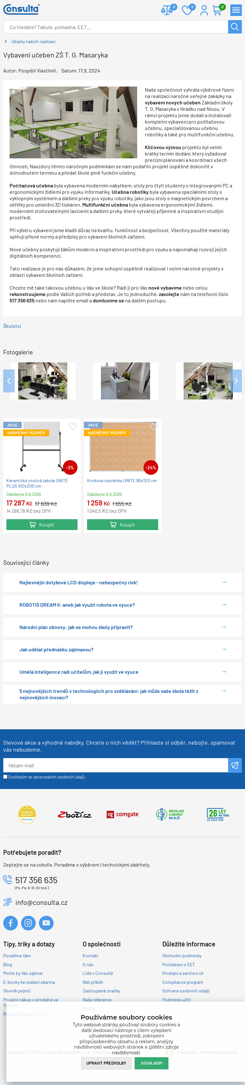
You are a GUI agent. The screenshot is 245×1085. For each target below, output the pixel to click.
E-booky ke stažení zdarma (29, 982)
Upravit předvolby (106, 1063)
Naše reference (97, 999)
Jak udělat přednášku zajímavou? (56, 649)
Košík (221, 7)
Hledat (235, 27)
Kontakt (90, 955)
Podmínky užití (176, 999)
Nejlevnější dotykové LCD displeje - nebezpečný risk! (78, 582)
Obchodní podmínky (181, 955)
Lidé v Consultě (98, 973)
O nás (88, 964)
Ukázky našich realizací (33, 41)
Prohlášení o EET (178, 964)
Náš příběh (93, 982)
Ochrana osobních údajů (186, 990)
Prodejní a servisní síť (183, 973)
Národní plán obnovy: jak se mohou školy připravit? (76, 627)
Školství (12, 326)
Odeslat (235, 765)
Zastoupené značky (101, 990)
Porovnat (171, 7)
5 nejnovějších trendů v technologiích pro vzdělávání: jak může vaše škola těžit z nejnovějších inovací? (108, 694)
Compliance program (182, 982)
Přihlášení (204, 10)
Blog (7, 964)
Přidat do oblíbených (72, 426)
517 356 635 (36, 879)
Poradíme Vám (17, 955)
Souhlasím (151, 1063)
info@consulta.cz (41, 902)
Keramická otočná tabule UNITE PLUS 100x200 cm (37, 483)
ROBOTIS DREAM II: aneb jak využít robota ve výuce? (77, 605)
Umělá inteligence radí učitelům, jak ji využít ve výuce (78, 672)
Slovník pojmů (17, 990)
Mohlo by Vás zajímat (23, 973)
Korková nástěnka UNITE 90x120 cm (122, 480)
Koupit (46, 524)
